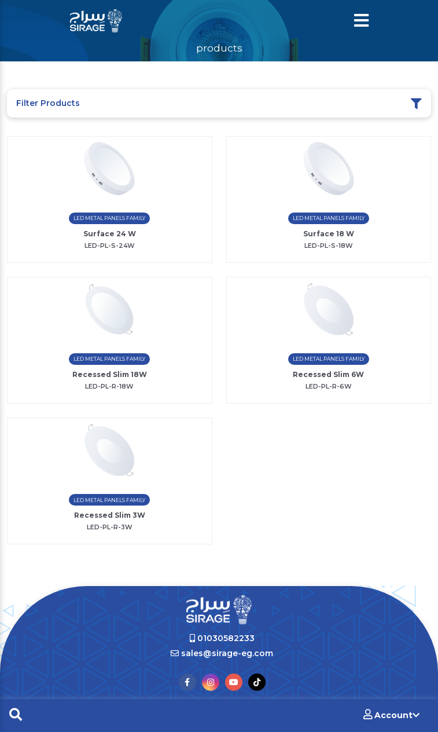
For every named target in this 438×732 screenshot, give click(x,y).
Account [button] (391, 714)
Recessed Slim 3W (109, 515)
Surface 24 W (109, 233)
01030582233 (222, 638)
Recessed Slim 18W (109, 374)
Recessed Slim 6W (328, 374)
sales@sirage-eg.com (222, 653)
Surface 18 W (328, 233)
